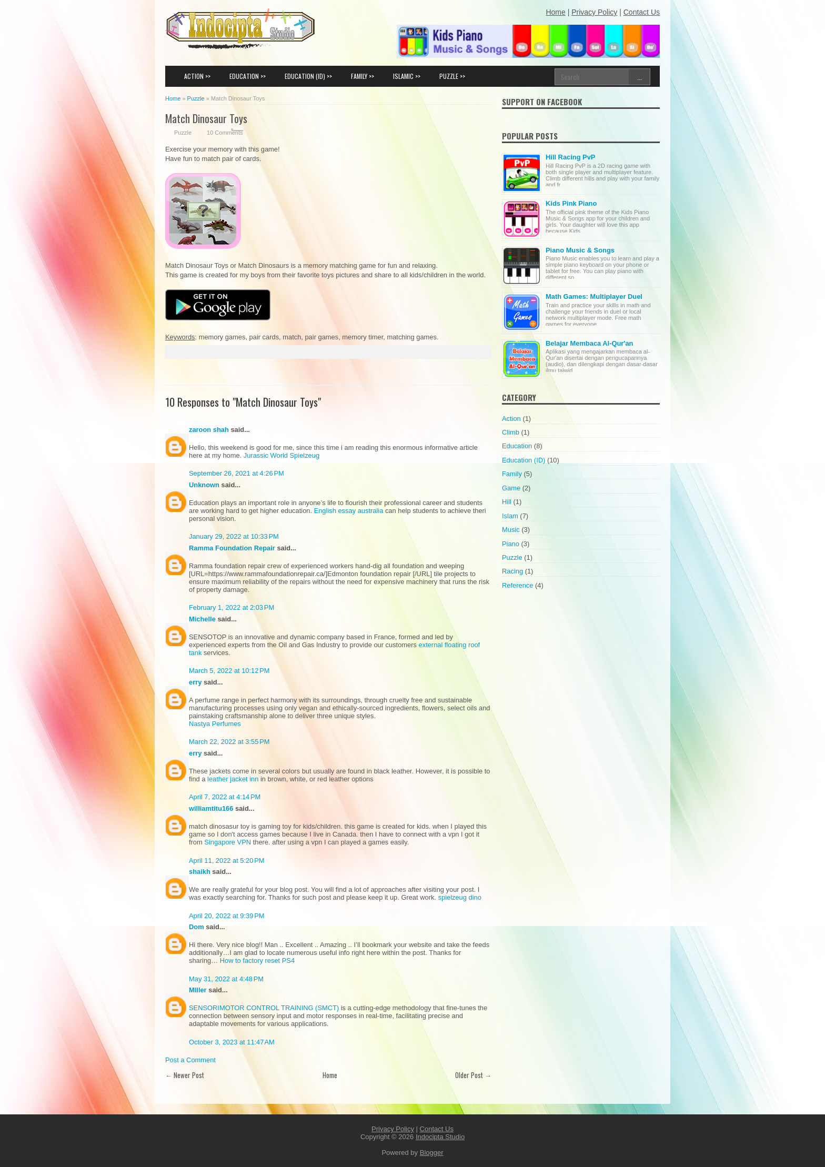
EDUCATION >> (247, 76)
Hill (506, 502)
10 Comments (225, 132)
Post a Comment (190, 1060)
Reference (517, 585)
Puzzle (183, 132)
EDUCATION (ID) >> (308, 76)
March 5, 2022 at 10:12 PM (229, 671)
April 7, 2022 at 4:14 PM (224, 797)
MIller (198, 990)
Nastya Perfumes (215, 724)
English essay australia (349, 511)
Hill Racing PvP (570, 157)
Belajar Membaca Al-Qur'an (589, 343)
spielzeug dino (459, 897)
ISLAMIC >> (406, 76)
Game (511, 488)
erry (195, 682)
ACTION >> (197, 76)
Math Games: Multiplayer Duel (594, 296)
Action (511, 418)
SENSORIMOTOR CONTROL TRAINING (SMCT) (264, 1008)
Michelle (202, 619)
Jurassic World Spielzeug (281, 455)
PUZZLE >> (452, 76)
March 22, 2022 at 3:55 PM (229, 742)
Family (512, 474)
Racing (512, 571)
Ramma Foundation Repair (232, 548)
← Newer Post (184, 1075)
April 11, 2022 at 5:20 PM (227, 860)
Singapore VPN (227, 842)
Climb (510, 432)
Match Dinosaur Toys (206, 118)
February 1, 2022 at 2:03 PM (231, 607)
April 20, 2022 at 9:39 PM (227, 916)
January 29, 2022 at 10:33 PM (234, 536)
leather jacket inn (233, 779)
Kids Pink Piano (571, 203)
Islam (510, 516)
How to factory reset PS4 (257, 960)
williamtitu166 (211, 808)
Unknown (204, 485)
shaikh (199, 872)
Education (517, 446)
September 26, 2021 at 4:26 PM (236, 473)
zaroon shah (209, 430)
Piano (510, 544)
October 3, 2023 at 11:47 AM (232, 1042)
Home (330, 1075)
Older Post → (473, 1075)
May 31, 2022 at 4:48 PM (226, 979)
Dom (196, 927)
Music (511, 530)
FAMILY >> (362, 76)
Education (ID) (523, 460)
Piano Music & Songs (580, 250)
